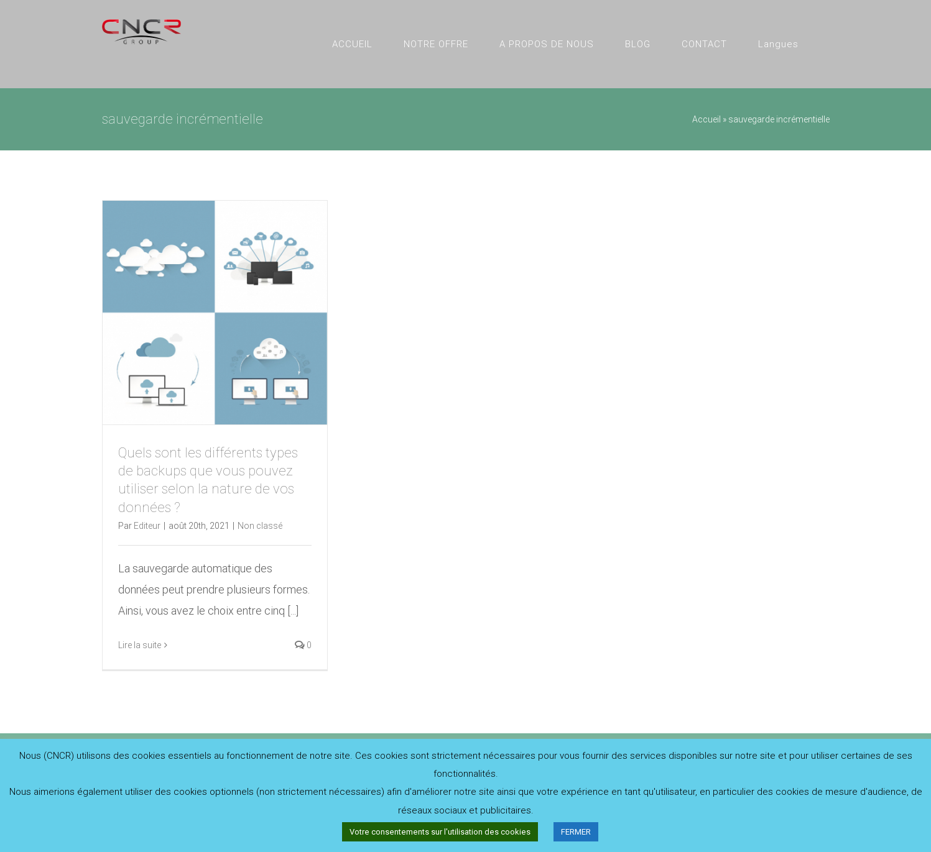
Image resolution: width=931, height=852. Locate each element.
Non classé (260, 526)
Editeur (147, 526)
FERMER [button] (576, 831)
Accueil (706, 119)
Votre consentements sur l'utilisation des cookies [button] (440, 831)
